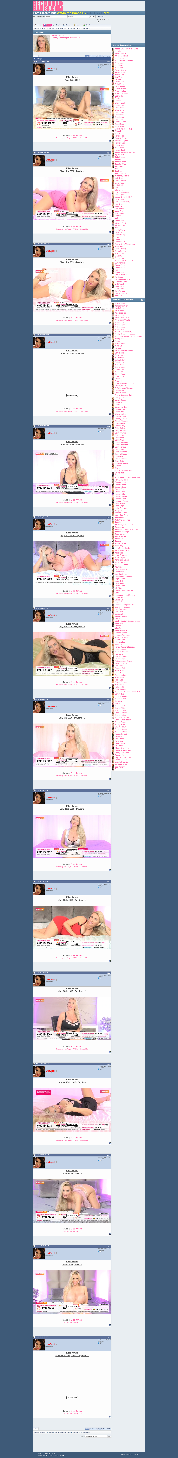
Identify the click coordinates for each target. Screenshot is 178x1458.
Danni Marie (120, 440)
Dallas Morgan (120, 115)
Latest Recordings (58, 35)
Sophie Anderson (122, 717)
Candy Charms (121, 398)
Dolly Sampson (121, 459)
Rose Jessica (120, 675)
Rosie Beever (120, 677)
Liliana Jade (119, 190)
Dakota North (120, 435)
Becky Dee (119, 358)
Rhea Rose (119, 670)
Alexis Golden (120, 308)
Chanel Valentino (122, 414)
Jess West (119, 166)
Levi (116, 188)
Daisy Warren (120, 433)
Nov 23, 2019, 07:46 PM (42, 1337)
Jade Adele (119, 518)
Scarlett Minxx (120, 253)
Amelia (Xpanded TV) (123, 332)
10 (103, 56)
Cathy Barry (119, 412)
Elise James (39, 32)
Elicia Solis (119, 461)
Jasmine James (121, 527)
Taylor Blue (119, 739)
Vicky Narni (119, 286)
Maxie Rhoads (120, 216)
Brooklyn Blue (120, 386)
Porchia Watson (121, 652)
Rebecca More (121, 663)
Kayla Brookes (120, 555)
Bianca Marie (120, 367)
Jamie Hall (119, 159)
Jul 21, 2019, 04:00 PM (41, 790)
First (92, 56)
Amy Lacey (119, 58)
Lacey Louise (120, 572)
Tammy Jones (120, 265)
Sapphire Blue (120, 699)
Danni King (119, 437)
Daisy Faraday (120, 430)
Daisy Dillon (119, 112)
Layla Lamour (120, 181)
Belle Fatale (119, 362)
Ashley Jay (119, 339)
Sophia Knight (120, 715)
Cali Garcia (119, 391)
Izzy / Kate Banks (122, 515)
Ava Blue (118, 346)
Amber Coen (120, 322)
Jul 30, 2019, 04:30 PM (41, 972)
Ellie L (117, 468)
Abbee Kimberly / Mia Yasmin (126, 49)
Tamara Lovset (121, 734)
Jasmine (118, 522)
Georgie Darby (121, 138)
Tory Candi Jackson (123, 757)
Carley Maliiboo (121, 407)
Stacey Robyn (120, 727)
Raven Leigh (120, 659)
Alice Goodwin (120, 54)
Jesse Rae (119, 169)
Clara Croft (119, 110)
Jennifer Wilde (120, 164)
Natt (116, 228)
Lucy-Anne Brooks (122, 607)
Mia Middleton (120, 221)
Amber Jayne (120, 325)
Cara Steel (119, 405)
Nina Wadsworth (121, 642)
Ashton (117, 341)
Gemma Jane (120, 485)
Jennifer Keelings (122, 532)
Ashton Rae (119, 75)
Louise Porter (120, 602)
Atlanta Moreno (121, 343)
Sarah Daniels (120, 251)
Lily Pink (118, 588)
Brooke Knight (120, 91)
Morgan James (121, 633)
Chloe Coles (120, 428)
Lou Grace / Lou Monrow (125, 595)
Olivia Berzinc (120, 232)
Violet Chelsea (120, 289)
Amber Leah (120, 327)
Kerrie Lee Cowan (122, 560)
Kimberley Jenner (122, 176)
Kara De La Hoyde (122, 548)
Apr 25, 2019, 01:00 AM (42, 61)
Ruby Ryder (119, 687)
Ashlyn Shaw (120, 72)
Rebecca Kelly (120, 242)
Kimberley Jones (121, 564)
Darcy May (119, 119)
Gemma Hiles (120, 482)
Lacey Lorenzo (121, 569)
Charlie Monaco (121, 421)
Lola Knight (119, 195)
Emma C (118, 133)
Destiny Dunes (121, 454)
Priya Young (119, 237)
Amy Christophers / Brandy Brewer (129, 336)
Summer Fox (120, 263)
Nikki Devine (120, 640)
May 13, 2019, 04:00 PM (42, 152)
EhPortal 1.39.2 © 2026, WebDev (47, 1454)
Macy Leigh (119, 206)
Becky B (118, 79)
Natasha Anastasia (122, 635)
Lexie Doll (119, 581)
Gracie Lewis (120, 492)
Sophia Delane (121, 713)
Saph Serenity (120, 249)
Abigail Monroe (121, 303)
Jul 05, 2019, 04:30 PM (41, 699)
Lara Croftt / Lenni (122, 574)
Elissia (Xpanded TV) (123, 129)
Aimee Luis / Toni (122, 306)
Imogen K (118, 511)
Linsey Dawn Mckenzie (124, 590)
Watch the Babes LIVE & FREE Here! (83, 13)
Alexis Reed (119, 310)
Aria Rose (119, 65)
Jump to (81, 1437)
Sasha (117, 703)
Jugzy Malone (120, 173)
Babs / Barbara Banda (124, 350)
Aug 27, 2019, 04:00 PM (42, 1063)
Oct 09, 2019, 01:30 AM (42, 1246)
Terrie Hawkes (120, 743)
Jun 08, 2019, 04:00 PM (42, 425)
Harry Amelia (120, 503)
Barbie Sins (119, 353)
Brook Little (119, 376)
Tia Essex (119, 277)
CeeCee (118, 98)
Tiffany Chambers (122, 748)
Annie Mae (119, 63)
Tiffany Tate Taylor (122, 753)
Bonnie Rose (120, 374)
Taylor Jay (119, 741)
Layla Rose (119, 183)
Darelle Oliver (120, 122)
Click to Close (72, 122)
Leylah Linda (120, 586)
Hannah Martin (121, 496)
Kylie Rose (119, 178)
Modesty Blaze (121, 630)
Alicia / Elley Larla (122, 318)
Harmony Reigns (121, 501)
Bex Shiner (119, 365)
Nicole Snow (120, 230)
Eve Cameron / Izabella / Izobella (128, 478)
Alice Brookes (120, 313)
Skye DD (118, 256)
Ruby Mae (119, 246)
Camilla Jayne (120, 393)
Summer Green (121, 729)
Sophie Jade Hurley (123, 720)
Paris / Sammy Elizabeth (125, 647)
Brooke (118, 379)
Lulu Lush (119, 612)
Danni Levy (119, 117)
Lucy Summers (121, 609)
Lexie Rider (119, 583)
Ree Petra (119, 666)
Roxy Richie (119, 684)
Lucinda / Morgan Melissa (125, 605)
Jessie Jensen (120, 536)
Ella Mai (118, 466)
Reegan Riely (120, 668)
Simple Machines (53, 1455)
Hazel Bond (119, 148)
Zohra (117, 769)
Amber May (119, 329)
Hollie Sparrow (121, 508)
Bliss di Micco (120, 89)
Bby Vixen (119, 77)
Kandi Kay (119, 546)
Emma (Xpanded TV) (123, 470)
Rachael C (119, 654)
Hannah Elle (120, 494)
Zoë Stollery (119, 767)
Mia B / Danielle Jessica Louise (127, 621)
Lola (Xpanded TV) (122, 192)
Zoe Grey (118, 296)
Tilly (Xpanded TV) (122, 279)
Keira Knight (120, 557)
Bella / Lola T (120, 360)
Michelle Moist (120, 223)
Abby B (118, 51)
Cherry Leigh (120, 103)
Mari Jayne (119, 209)
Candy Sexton (120, 400)
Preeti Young (120, 235)
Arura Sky (119, 68)
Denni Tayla (119, 124)
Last (109, 56)
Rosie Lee (119, 680)
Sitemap (62, 1455)
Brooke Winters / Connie (124, 383)
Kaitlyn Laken (120, 543)
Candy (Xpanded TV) (123, 395)
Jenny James (120, 534)
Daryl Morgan (120, 447)
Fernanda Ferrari (121, 480)
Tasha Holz (119, 736)
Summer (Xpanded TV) (124, 260)
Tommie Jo (119, 755)
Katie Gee (119, 553)
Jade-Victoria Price (122, 520)
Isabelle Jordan (121, 513)
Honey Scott (120, 150)
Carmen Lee (120, 409)
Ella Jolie (118, 131)
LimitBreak (50, 69)
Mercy (117, 619)
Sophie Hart (119, 258)
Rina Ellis (118, 673)
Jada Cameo (120, 157)
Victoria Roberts (121, 762)
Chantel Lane (120, 416)
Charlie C (118, 101)
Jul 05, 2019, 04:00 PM (41, 608)
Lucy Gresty (119, 204)
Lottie (117, 593)
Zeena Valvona (121, 293)
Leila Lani (118, 185)
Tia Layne (119, 746)
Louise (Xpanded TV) (123, 197)
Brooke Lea (119, 381)
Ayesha (118, 348)
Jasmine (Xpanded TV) (124, 525)
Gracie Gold (119, 489)
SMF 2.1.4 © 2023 (43, 1455)
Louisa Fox (119, 597)
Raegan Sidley (121, 656)
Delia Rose (119, 449)
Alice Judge (119, 315)
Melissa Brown (121, 616)
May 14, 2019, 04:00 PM (42, 243)
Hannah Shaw (120, 499)
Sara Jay (118, 701)
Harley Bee (119, 145)
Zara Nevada (120, 291)
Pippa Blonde (120, 649)
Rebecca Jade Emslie (123, 661)
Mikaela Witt (120, 225)
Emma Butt (119, 473)
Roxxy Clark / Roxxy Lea (125, 244)
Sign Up (100, 16)
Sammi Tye (119, 694)
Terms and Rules (128, 1454)
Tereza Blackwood (122, 275)
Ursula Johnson (121, 760)
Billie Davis (119, 369)
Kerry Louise (120, 562)
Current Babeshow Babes (123, 45)
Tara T (117, 270)
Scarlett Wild (120, 708)
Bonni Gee (119, 372)
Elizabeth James (121, 463)
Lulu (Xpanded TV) (122, 202)
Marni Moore (120, 213)
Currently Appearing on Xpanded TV (65, 38)
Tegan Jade (119, 272)
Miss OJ (118, 628)
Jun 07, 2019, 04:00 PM (42, 334)
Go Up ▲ (137, 1454)
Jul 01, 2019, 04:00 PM (41, 517)
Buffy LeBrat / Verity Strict (125, 388)
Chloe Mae (119, 108)
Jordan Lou (119, 539)
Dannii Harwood (121, 445)
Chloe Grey (119, 105)
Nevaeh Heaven (121, 638)
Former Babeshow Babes (123, 300)
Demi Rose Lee (121, 452)
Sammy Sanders (121, 696)
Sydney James (121, 732)
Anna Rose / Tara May (124, 61)
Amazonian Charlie (122, 320)
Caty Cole (119, 96)
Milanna (118, 626)
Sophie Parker (120, 722)
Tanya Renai (120, 268)
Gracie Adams (120, 487)
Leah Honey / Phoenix (124, 576)
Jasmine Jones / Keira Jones (126, 529)
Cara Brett (119, 402)
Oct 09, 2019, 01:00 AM (42, 1154)
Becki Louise (120, 355)
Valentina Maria (121, 282)
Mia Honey (119, 623)
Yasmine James (121, 765)
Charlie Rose (120, 423)
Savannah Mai (120, 706)
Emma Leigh (120, 475)
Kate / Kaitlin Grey (122, 550)
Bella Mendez (120, 84)
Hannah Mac (120, 143)
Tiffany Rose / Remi (123, 750)
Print (35, 55)
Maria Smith (119, 211)
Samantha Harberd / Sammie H (127, 692)
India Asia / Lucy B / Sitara (125, 152)
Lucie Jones (119, 199)
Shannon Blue (120, 710)
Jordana (118, 541)
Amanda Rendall (121, 56)
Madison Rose (120, 614)
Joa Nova (118, 171)
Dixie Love (119, 456)
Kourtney (118, 567)
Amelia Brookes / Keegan (125, 334)
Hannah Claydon (121, 140)
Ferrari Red (119, 136)
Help (122, 1454)
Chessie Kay (120, 426)
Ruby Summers (121, 689)
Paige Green (120, 645)
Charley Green (121, 419)
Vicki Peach (119, 284)
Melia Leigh (119, 218)
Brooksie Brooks (121, 94)
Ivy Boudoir (119, 155)
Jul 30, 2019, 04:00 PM (41, 881)
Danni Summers (121, 442)
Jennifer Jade (120, 162)
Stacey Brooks (120, 725)
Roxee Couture (121, 682)
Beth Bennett (120, 86)
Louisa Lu (119, 600)
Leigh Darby (120, 579)
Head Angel (119, 506)
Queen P (118, 239)
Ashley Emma (120, 70)
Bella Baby (119, 82)
